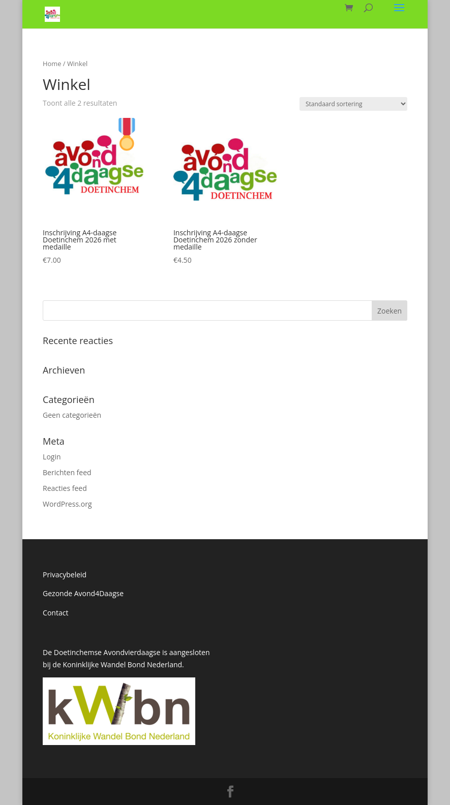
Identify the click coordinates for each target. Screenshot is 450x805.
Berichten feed (67, 472)
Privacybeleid (64, 574)
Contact (55, 612)
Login (52, 456)
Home (52, 63)
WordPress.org (67, 504)
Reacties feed (65, 488)
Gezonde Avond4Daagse (83, 593)
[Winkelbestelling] (353, 104)
